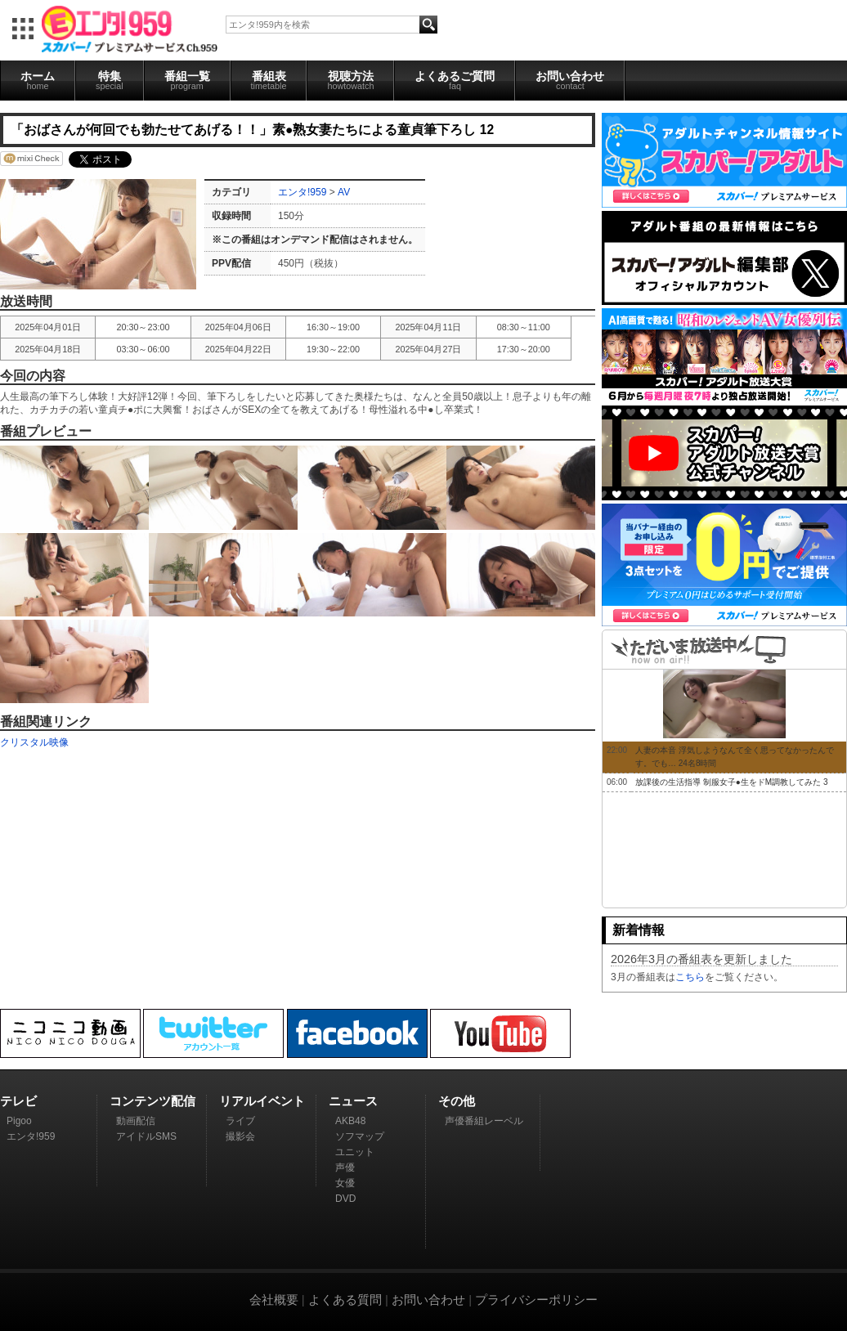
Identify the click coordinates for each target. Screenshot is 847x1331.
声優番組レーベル (484, 1121)
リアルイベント (262, 1101)
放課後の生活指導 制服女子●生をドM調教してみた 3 (731, 782)
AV (344, 192)
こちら (690, 977)
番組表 (269, 80)
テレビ (18, 1101)
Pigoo (19, 1121)
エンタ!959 (302, 192)
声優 (345, 1167)
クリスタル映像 (34, 742)
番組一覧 (187, 80)
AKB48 (350, 1121)
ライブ (240, 1121)
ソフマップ (359, 1136)
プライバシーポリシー (536, 1299)
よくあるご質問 (455, 80)
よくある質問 (345, 1299)
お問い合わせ (570, 80)
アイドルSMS (146, 1136)
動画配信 (135, 1121)
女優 (345, 1183)
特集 (109, 80)
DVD (345, 1198)
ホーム (37, 80)
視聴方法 (350, 80)
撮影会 (240, 1136)
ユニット (354, 1152)
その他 (456, 1101)
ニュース (353, 1101)
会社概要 (273, 1299)
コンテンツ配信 (152, 1101)
